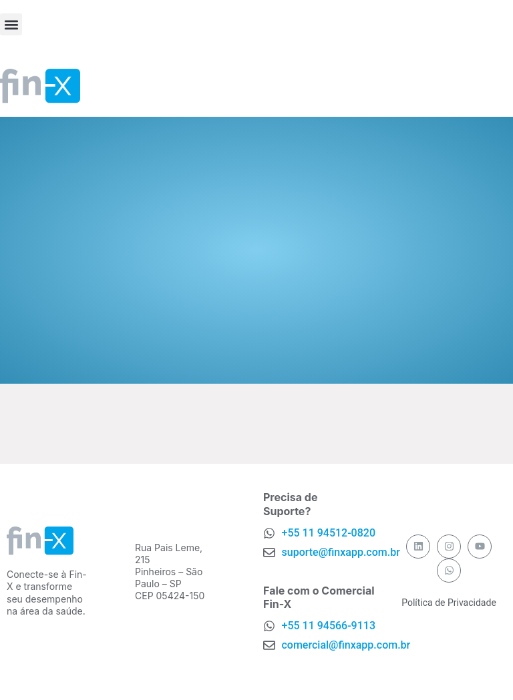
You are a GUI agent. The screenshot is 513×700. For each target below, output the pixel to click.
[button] (11, 24)
